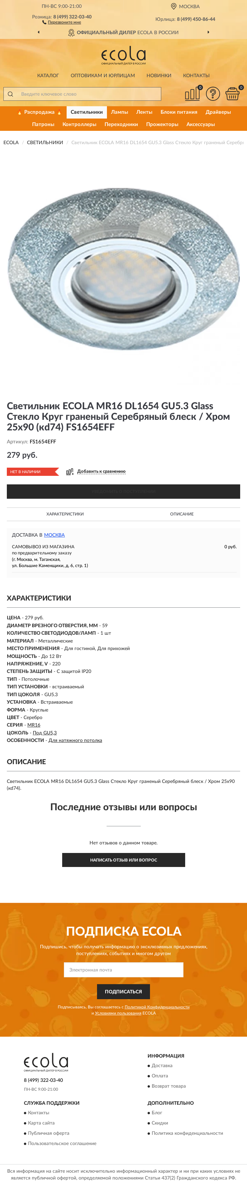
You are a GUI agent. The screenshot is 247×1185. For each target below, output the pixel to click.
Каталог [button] (48, 75)
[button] (61, 22)
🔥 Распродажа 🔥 (39, 112)
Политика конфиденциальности (187, 1133)
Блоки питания (179, 112)
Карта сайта (41, 1123)
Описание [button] (182, 514)
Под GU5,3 (45, 733)
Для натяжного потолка (75, 740)
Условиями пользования (118, 1013)
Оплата (160, 1076)
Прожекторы (162, 124)
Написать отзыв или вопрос (123, 860)
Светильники (87, 112)
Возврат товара (169, 1086)
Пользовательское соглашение (62, 1144)
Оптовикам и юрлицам (103, 75)
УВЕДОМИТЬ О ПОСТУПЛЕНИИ (123, 492)
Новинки (159, 75)
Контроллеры (79, 124)
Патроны (43, 124)
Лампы (119, 112)
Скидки (160, 1123)
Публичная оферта (48, 1133)
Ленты (144, 112)
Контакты (196, 75)
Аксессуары (201, 124)
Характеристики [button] (65, 514)
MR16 (33, 725)
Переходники (121, 124)
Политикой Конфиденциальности (157, 1007)
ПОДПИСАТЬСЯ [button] (123, 992)
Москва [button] (54, 535)
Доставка (162, 1065)
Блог (157, 1113)
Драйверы (218, 112)
